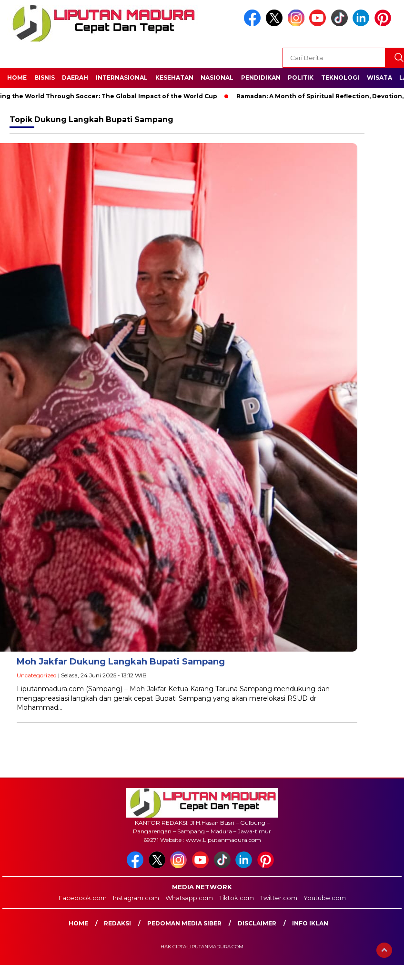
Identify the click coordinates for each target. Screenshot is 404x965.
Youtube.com (324, 898)
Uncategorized (37, 675)
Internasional (122, 77)
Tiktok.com (236, 898)
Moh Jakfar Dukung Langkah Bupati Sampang (121, 661)
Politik (300, 77)
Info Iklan (310, 923)
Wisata (379, 77)
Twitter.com (278, 898)
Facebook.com (83, 898)
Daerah (75, 77)
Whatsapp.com (189, 898)
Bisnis (44, 77)
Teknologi (340, 77)
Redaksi (117, 923)
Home (17, 77)
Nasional (217, 77)
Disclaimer (257, 923)
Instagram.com (136, 898)
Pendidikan (261, 77)
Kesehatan (174, 77)
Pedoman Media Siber (184, 923)
